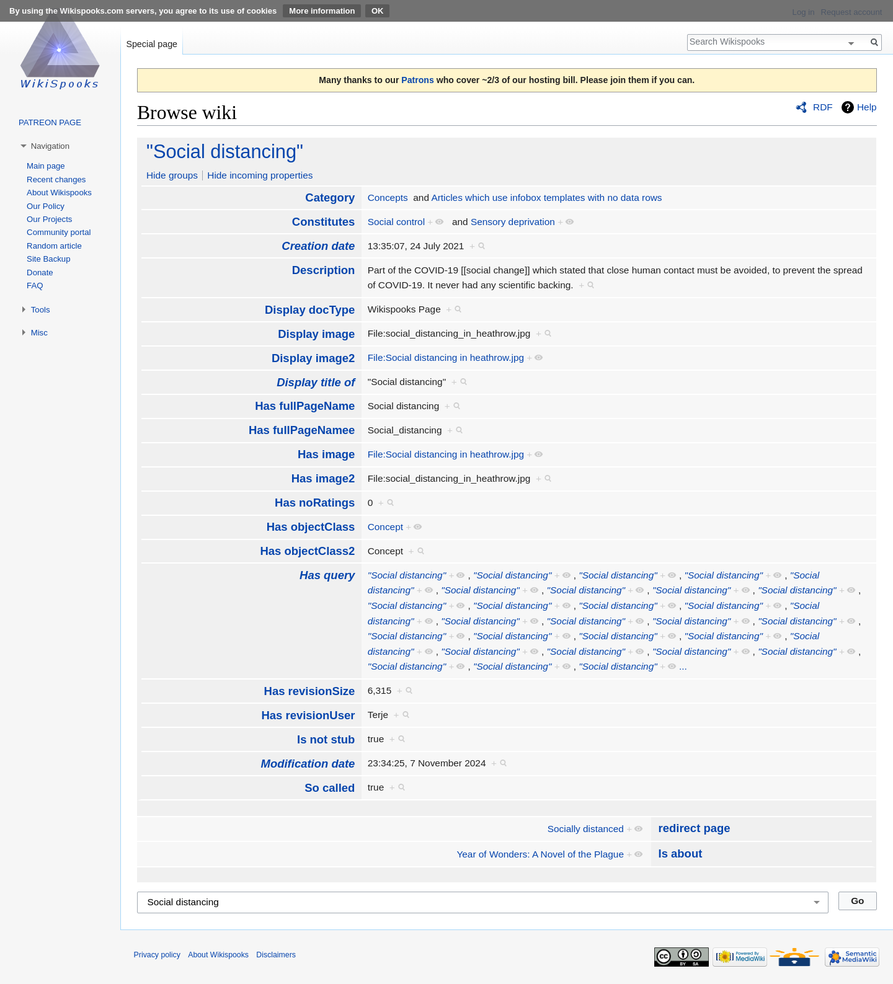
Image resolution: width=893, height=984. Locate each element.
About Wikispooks (59, 192)
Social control (396, 221)
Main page (46, 166)
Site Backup (48, 259)
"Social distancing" (224, 151)
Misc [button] (39, 332)
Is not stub (326, 739)
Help (867, 107)
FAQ (35, 285)
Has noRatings (315, 502)
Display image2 (313, 358)
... (683, 666)
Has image (326, 454)
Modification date (308, 763)
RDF (823, 107)
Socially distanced (586, 828)
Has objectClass (311, 526)
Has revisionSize (309, 691)
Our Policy (45, 206)
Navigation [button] (50, 146)
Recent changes (56, 179)
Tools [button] (40, 309)
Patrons (417, 80)
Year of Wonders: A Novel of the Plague (540, 854)
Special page (151, 44)
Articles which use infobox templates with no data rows (546, 197)
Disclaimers (276, 955)
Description (323, 270)
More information (322, 11)
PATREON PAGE (50, 122)
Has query (327, 575)
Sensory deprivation (513, 221)
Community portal (59, 232)
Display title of (316, 382)
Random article (54, 245)
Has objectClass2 (307, 550)
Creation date (318, 245)
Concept (385, 526)
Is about (681, 853)
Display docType (310, 309)
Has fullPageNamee (302, 430)
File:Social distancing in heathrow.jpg (446, 357)
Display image (316, 333)
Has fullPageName (305, 405)
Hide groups (172, 175)
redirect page (695, 828)
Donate (40, 272)
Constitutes (323, 221)
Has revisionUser (308, 715)
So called (329, 787)
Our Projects (49, 219)
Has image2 (323, 478)
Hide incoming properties (260, 175)
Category (330, 197)
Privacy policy (157, 955)
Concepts (388, 197)
